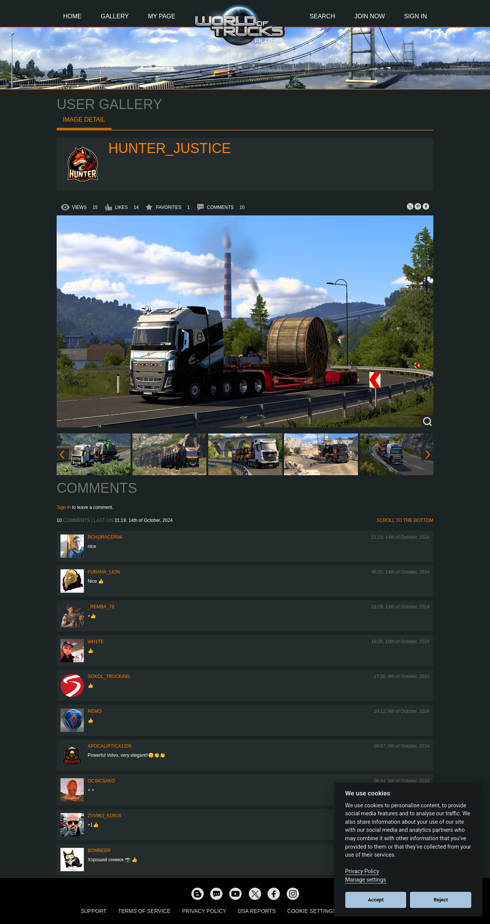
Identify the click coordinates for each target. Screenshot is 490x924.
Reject (441, 900)
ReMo (94, 711)
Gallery (115, 16)
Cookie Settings (311, 911)
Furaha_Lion (104, 572)
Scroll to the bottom (404, 520)
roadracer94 (105, 537)
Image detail (84, 119)
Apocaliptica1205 (109, 746)
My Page (161, 16)
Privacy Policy (204, 911)
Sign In (415, 16)
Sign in (64, 507)
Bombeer (99, 850)
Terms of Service (144, 911)
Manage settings (365, 880)
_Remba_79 (101, 606)
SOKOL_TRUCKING (109, 676)
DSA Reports (257, 911)
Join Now (369, 16)
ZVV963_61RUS (105, 815)
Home (72, 16)
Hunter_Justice (169, 148)
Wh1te (96, 641)
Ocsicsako (101, 781)
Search (322, 16)
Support (93, 911)
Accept (376, 900)
